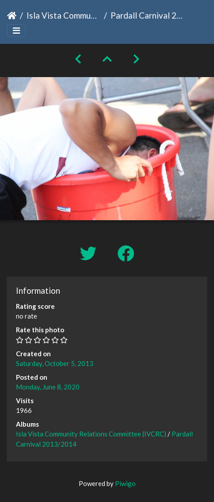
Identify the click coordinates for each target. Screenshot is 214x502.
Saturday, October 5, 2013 (54, 363)
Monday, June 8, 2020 (48, 387)
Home (11, 15)
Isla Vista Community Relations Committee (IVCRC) (63, 15)
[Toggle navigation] (16, 30)
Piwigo (125, 483)
